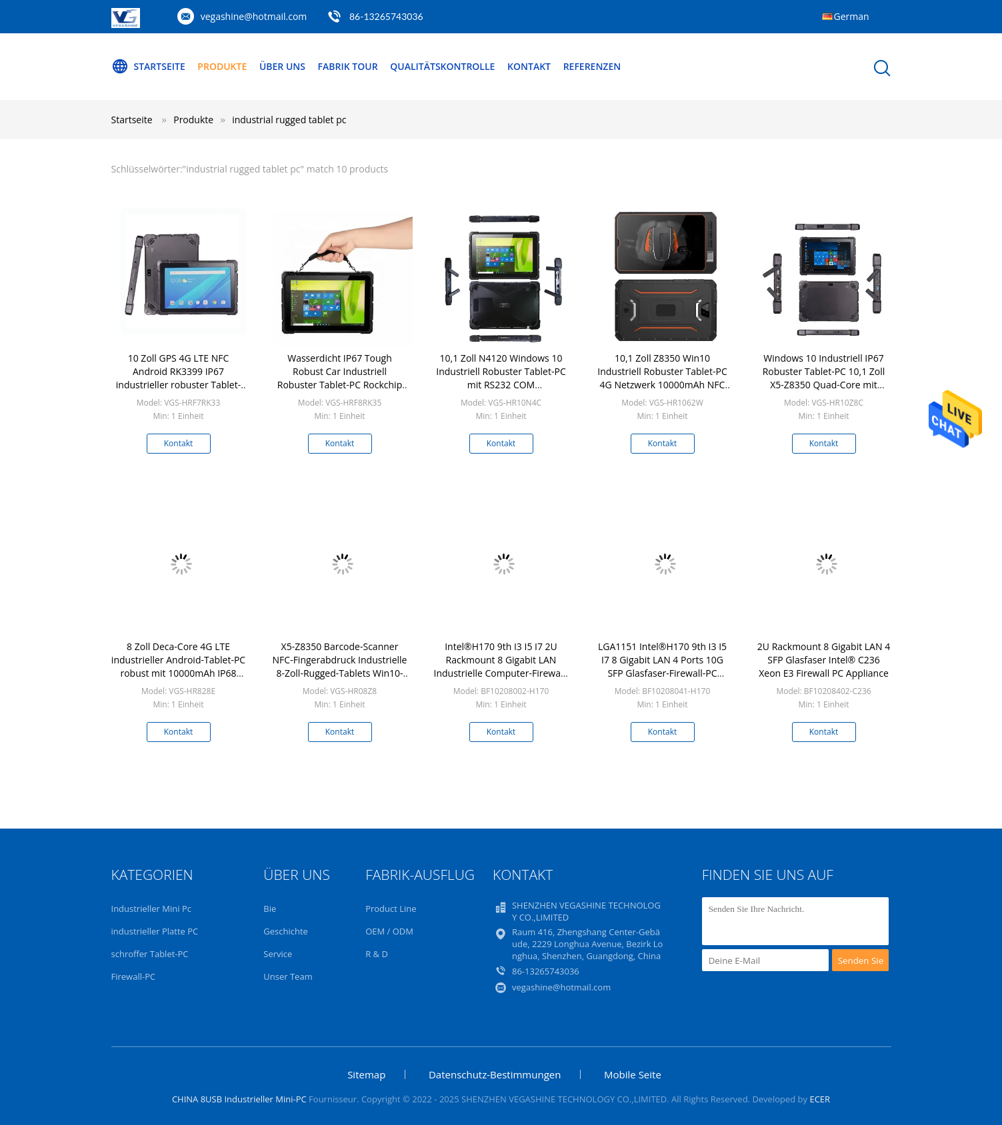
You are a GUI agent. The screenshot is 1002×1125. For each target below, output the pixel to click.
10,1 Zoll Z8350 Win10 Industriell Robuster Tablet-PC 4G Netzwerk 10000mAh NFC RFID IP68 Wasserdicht (662, 378)
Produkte (222, 66)
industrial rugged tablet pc (289, 119)
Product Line (390, 909)
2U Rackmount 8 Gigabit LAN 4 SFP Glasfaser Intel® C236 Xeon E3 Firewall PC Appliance (823, 659)
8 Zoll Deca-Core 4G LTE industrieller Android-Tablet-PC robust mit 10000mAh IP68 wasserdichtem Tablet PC (178, 666)
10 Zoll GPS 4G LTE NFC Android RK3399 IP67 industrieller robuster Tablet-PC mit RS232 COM (178, 378)
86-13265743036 (386, 16)
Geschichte (285, 931)
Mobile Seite (632, 1074)
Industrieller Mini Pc (151, 909)
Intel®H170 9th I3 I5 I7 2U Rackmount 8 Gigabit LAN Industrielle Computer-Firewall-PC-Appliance (501, 666)
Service (277, 954)
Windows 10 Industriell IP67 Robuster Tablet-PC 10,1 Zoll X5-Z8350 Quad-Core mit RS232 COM (824, 378)
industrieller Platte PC (155, 931)
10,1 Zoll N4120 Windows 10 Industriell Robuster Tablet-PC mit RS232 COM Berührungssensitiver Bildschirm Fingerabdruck (500, 385)
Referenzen (592, 66)
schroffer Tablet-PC (150, 954)
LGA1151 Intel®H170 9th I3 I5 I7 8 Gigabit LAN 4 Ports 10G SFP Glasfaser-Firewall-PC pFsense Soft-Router (662, 666)
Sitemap (366, 1074)
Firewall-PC (133, 976)
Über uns (282, 66)
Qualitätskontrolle (442, 66)
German (851, 16)
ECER (819, 1099)
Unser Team (287, 976)
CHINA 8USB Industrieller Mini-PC (239, 1099)
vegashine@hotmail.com (254, 16)
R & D (376, 954)
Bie (269, 909)
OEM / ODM (389, 931)
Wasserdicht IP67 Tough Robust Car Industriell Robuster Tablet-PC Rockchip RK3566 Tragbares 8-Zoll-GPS (340, 378)
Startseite (148, 66)
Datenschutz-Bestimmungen (495, 1074)
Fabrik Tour (348, 66)
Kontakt (529, 66)
